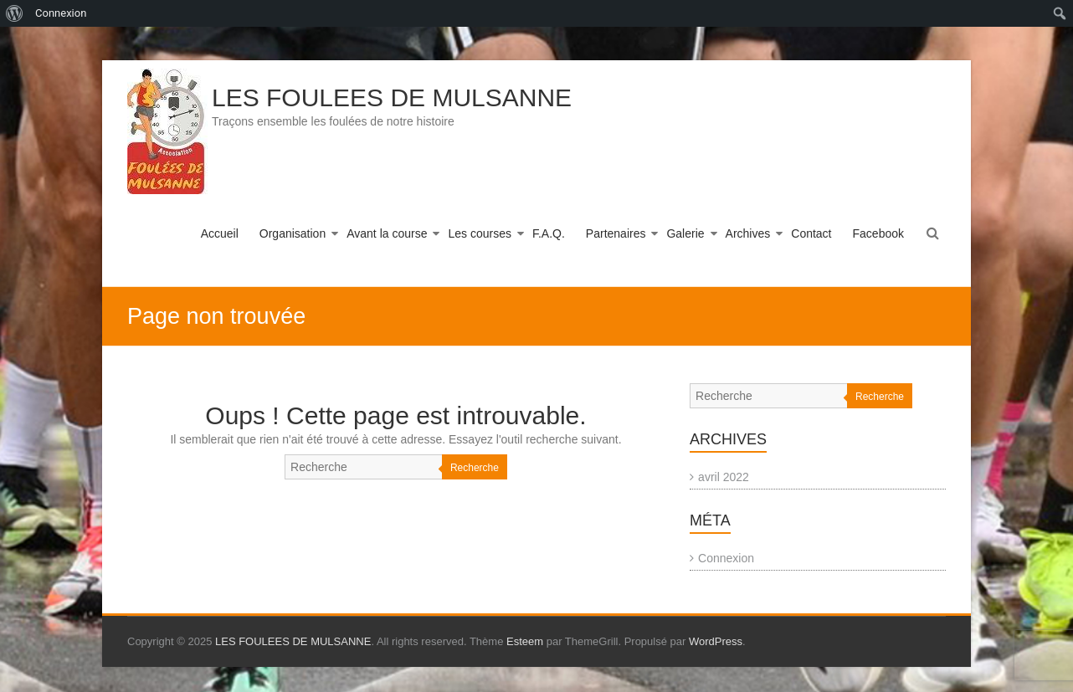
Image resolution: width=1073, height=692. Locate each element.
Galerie (685, 233)
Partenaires (616, 233)
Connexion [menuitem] (60, 13)
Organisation (292, 233)
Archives (748, 233)
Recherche (474, 468)
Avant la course (387, 233)
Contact (811, 233)
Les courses (479, 233)
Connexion (726, 558)
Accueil (220, 233)
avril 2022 (723, 477)
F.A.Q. (548, 233)
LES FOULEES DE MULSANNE (392, 97)
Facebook (878, 233)
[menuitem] (14, 13)
